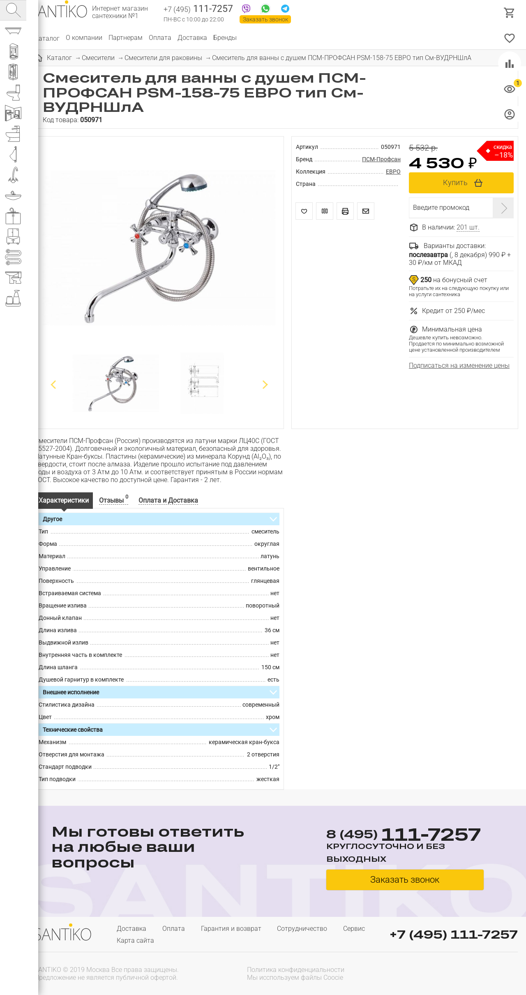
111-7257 (198, 9)
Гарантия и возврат (231, 928)
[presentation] (465, 972)
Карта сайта (135, 940)
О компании (84, 38)
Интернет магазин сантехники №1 (120, 12)
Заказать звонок (265, 19)
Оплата (160, 38)
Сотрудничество (302, 928)
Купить (455, 182)
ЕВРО (393, 171)
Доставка (192, 38)
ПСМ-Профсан (381, 159)
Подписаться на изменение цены (459, 365)
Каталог (47, 38)
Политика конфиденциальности (295, 970)
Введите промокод (441, 207)
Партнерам (125, 38)
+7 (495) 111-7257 (454, 934)
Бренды (225, 38)
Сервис (354, 928)
